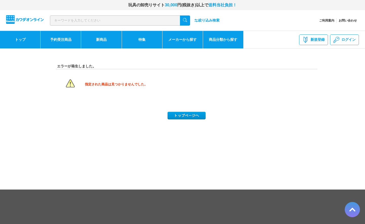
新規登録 (313, 40)
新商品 (101, 40)
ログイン (344, 40)
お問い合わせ (348, 20)
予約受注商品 (60, 40)
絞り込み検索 (207, 20)
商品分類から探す (223, 40)
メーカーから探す (182, 40)
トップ (20, 40)
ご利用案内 (326, 20)
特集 (141, 40)
